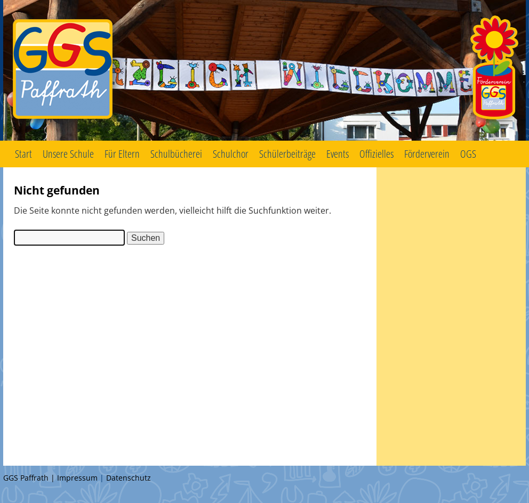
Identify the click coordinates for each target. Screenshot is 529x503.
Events (337, 154)
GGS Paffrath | (30, 478)
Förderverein (427, 154)
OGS (468, 154)
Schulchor (231, 154)
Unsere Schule (68, 154)
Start (23, 154)
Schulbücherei (176, 154)
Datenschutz (128, 478)
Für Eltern (122, 154)
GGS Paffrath (264, 70)
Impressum (77, 478)
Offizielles (376, 154)
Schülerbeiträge (287, 154)
